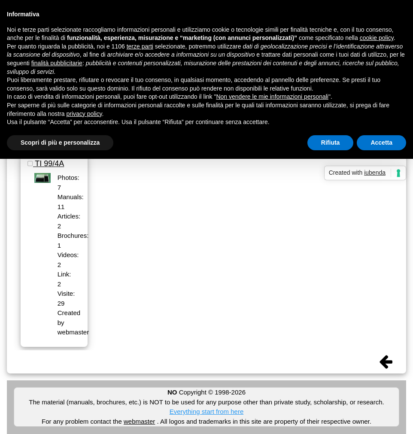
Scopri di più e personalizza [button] (60, 142)
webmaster (139, 421)
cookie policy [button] (377, 37)
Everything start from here (207, 411)
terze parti (140, 46)
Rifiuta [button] (330, 142)
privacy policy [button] (84, 113)
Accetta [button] (381, 142)
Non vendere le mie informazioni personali (272, 96)
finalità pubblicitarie (56, 63)
